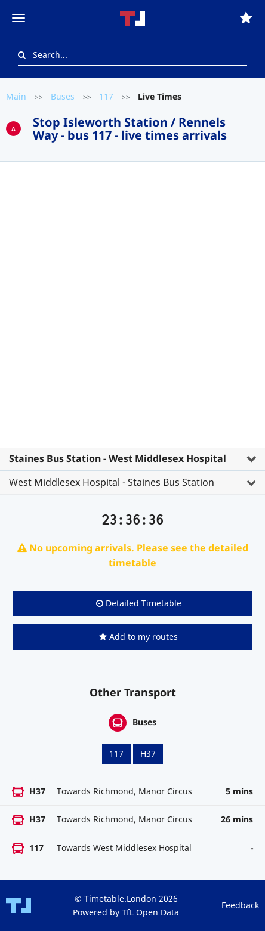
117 (106, 96)
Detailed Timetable (138, 603)
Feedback (240, 905)
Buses (63, 96)
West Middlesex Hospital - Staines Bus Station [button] (111, 482)
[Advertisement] (132, 309)
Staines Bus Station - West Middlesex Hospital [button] (117, 458)
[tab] (132, 323)
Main (16, 96)
